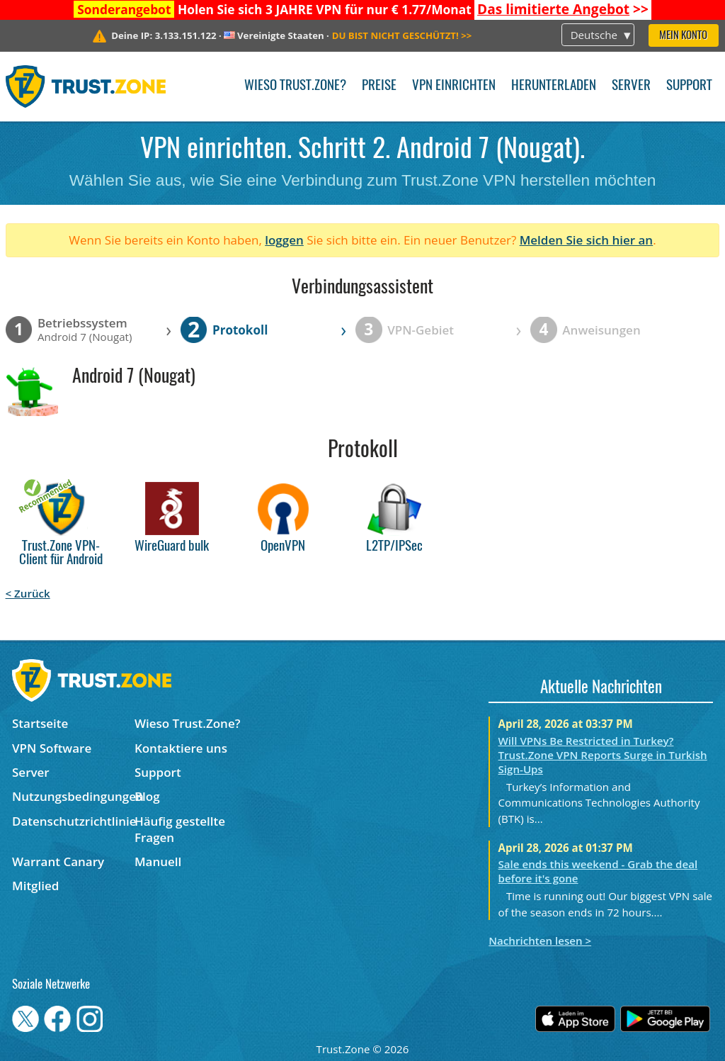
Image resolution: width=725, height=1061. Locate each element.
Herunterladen (553, 86)
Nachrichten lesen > (540, 940)
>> (563, 9)
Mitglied (35, 885)
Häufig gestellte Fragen (180, 829)
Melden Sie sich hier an (586, 240)
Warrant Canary (58, 861)
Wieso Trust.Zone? (295, 86)
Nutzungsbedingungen (73, 796)
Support (689, 86)
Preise (379, 86)
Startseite (40, 723)
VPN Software (51, 748)
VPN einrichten (454, 86)
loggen (284, 240)
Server (631, 86)
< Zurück (28, 593)
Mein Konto (683, 35)
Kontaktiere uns (181, 748)
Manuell (158, 861)
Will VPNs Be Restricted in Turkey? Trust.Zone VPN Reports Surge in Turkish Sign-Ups (602, 755)
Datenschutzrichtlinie (73, 821)
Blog (147, 796)
